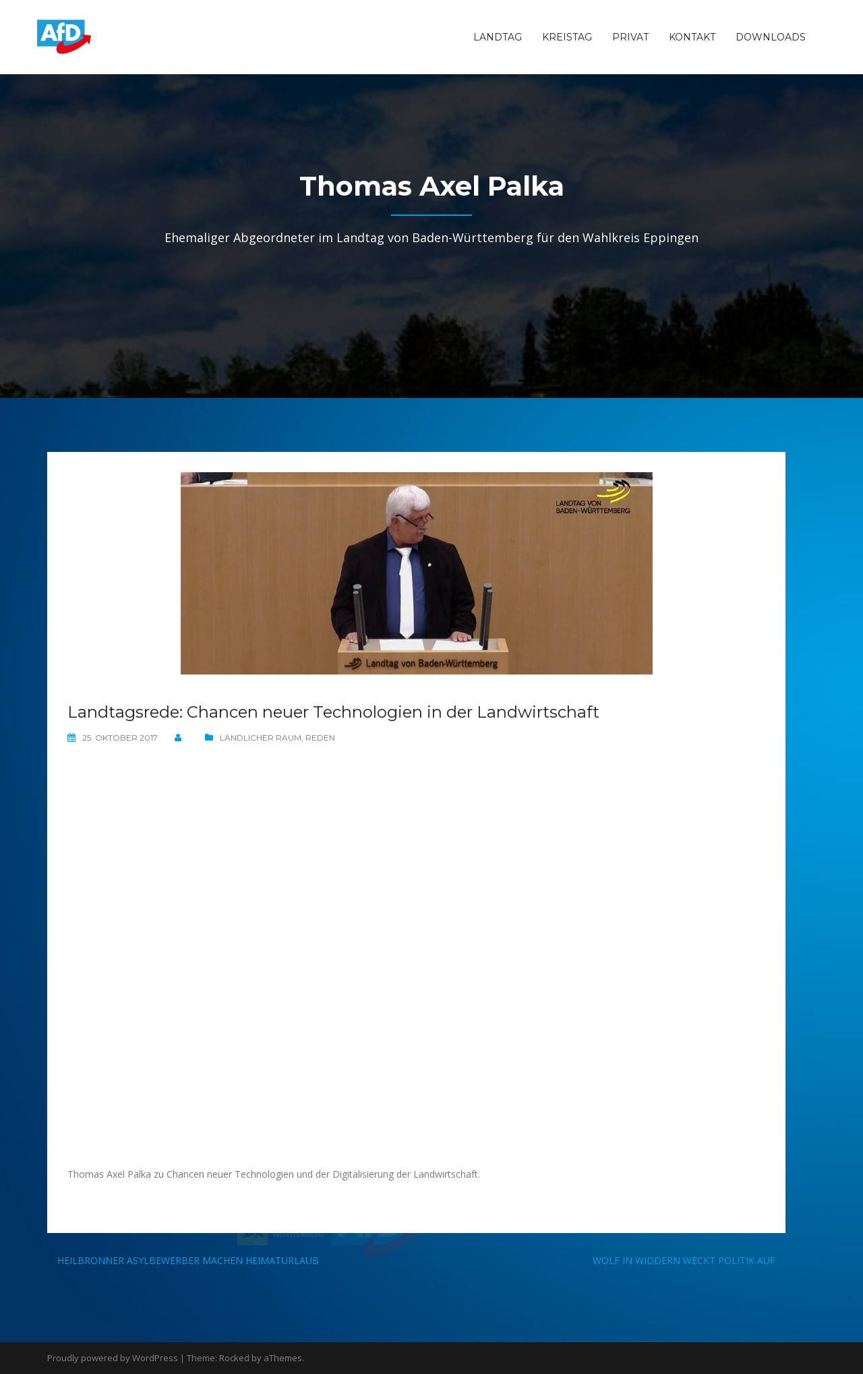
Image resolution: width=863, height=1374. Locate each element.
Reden (320, 738)
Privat (630, 37)
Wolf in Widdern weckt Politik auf (684, 1260)
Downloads (771, 37)
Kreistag (567, 37)
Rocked (234, 1358)
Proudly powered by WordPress (112, 1358)
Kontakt (692, 37)
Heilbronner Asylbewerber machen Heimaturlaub (188, 1260)
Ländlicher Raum (260, 738)
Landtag (497, 37)
